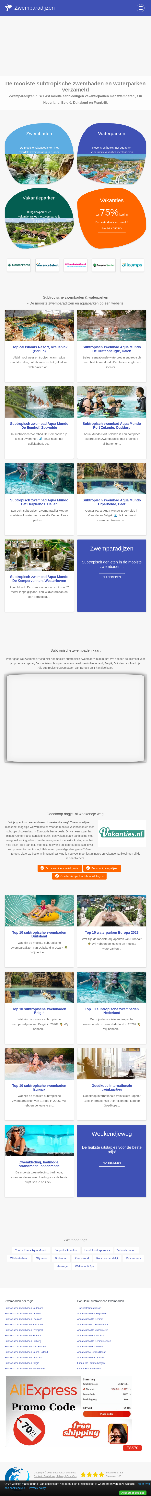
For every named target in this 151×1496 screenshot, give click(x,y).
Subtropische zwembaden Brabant (23, 1335)
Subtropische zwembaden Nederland (24, 1308)
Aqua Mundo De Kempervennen (94, 1341)
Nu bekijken (112, 577)
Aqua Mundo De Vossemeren (92, 1330)
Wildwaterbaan (19, 1258)
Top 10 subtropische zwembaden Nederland (112, 1011)
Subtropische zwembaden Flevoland (24, 1324)
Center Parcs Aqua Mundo (31, 1250)
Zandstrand (82, 1258)
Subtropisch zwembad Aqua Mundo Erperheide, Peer (112, 502)
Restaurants (133, 1258)
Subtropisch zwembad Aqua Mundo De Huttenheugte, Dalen (112, 349)
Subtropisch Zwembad (64, 1472)
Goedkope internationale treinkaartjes (112, 1087)
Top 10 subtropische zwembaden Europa (39, 1087)
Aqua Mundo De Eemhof (90, 1319)
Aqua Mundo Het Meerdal (90, 1335)
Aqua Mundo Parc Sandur (90, 1357)
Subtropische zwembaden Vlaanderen (25, 1368)
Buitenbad (61, 1258)
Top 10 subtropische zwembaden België (39, 1011)
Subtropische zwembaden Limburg (23, 1341)
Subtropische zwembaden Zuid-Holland (25, 1346)
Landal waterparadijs (97, 1250)
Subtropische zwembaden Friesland (23, 1319)
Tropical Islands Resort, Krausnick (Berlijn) (39, 349)
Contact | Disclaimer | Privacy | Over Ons (55, 1476)
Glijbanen (42, 1258)
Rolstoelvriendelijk (107, 1258)
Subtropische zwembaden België (22, 1363)
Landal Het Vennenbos (89, 1368)
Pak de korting (112, 228)
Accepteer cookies (133, 1492)
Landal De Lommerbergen (91, 1363)
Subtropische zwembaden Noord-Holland (26, 1352)
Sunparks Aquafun (65, 1250)
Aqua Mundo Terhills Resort (91, 1352)
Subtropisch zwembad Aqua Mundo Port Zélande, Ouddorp (112, 425)
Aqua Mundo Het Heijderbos (92, 1313)
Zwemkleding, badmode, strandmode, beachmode (39, 1164)
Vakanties (112, 200)
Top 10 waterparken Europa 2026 (112, 933)
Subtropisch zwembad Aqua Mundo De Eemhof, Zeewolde (39, 425)
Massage (62, 1266)
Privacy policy (37, 1488)
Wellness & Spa (85, 1266)
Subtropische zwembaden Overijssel (24, 1330)
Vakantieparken (126, 1250)
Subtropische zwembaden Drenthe (23, 1313)
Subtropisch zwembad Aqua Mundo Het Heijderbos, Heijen (39, 502)
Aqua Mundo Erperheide (90, 1346)
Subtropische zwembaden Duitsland (23, 1357)
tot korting (112, 214)
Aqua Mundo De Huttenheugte (93, 1324)
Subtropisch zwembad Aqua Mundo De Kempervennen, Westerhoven (39, 578)
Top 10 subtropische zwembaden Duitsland (39, 934)
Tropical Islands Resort (89, 1308)
